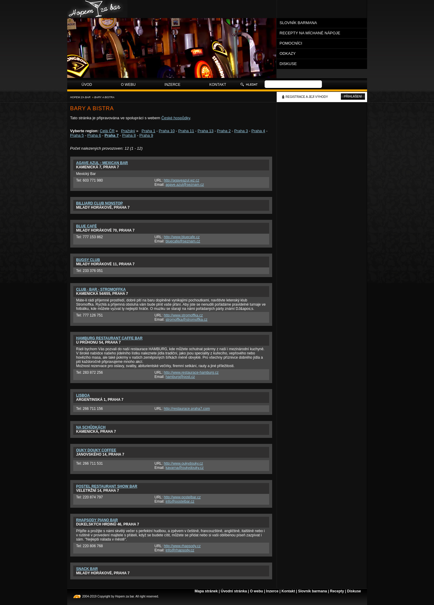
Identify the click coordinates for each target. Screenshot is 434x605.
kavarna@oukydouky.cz (184, 468)
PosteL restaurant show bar (106, 486)
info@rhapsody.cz (179, 550)
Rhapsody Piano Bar (97, 520)
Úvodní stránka (234, 591)
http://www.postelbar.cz (182, 497)
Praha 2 (224, 131)
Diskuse (288, 63)
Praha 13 (206, 131)
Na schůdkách (91, 427)
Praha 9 (146, 135)
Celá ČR (107, 131)
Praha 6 (94, 135)
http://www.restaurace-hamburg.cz (191, 372)
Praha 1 (149, 131)
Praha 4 (258, 131)
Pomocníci (291, 43)
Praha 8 (129, 135)
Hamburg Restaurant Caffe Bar (109, 338)
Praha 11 (186, 131)
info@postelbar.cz (179, 501)
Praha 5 (77, 135)
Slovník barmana (298, 22)
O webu (128, 85)
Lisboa (83, 395)
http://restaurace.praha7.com (187, 409)
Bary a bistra (104, 97)
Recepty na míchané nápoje (310, 33)
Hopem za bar (80, 97)
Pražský (128, 131)
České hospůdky (175, 118)
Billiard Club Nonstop (99, 203)
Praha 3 (241, 131)
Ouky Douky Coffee (96, 450)
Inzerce (173, 85)
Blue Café (86, 226)
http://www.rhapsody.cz (182, 546)
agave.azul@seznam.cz (184, 184)
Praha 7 (112, 135)
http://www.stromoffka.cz (183, 315)
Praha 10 (167, 131)
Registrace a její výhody (307, 96)
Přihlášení (353, 96)
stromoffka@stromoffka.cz (186, 319)
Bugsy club (88, 260)
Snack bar (87, 569)
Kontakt (217, 85)
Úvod (87, 85)
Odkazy (288, 53)
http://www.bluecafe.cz (182, 237)
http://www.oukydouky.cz (183, 463)
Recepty (337, 591)
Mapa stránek (206, 591)
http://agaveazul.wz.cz (181, 180)
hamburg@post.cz (180, 377)
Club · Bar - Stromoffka (101, 289)
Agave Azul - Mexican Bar (102, 163)
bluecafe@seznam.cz (182, 241)
